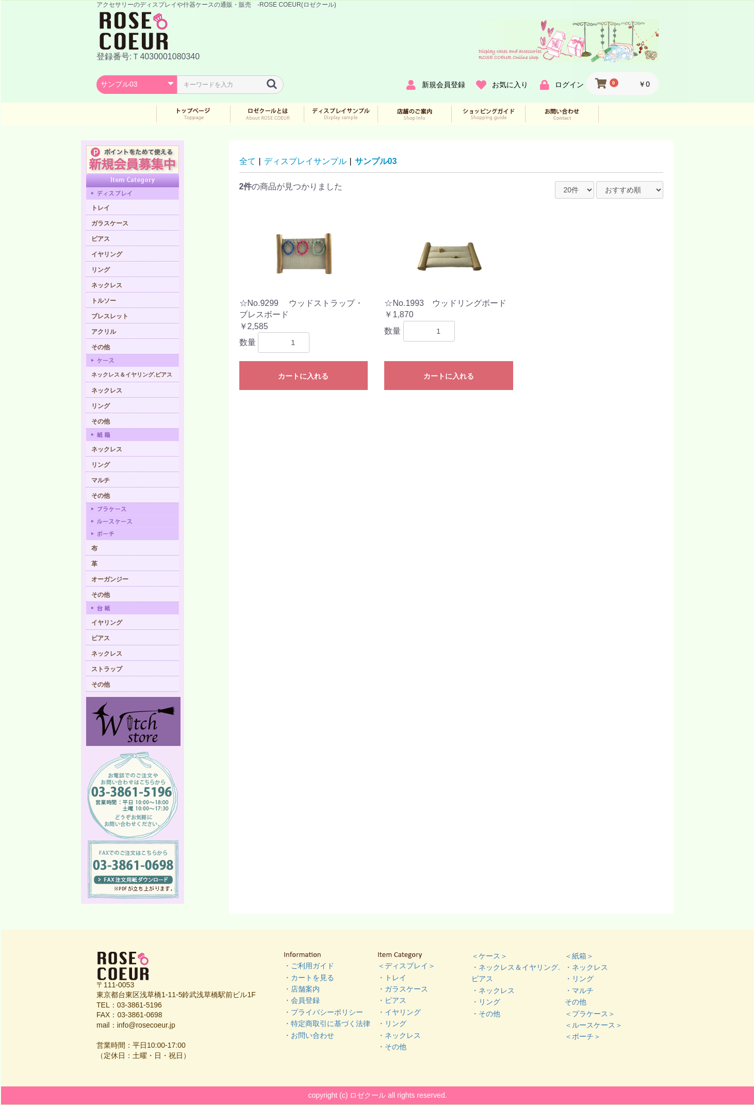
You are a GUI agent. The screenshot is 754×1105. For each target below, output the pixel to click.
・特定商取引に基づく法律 (327, 1023)
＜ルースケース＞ (593, 1025)
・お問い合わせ (309, 1035)
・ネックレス (399, 1035)
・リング (392, 1023)
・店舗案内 (302, 989)
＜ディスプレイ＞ (406, 966)
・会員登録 (302, 1000)
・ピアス (392, 1000)
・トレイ (392, 977)
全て (247, 161)
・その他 (392, 1047)
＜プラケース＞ (590, 1014)
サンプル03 (376, 161)
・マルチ (579, 990)
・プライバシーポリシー (323, 1012)
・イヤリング (399, 1012)
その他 (575, 1002)
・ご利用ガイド (309, 966)
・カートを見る (309, 977)
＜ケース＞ (489, 956)
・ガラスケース (403, 989)
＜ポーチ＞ (583, 1036)
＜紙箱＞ (579, 956)
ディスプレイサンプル (305, 161)
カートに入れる (303, 376)
